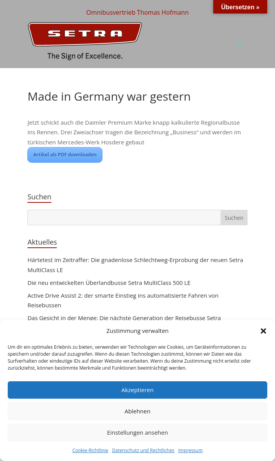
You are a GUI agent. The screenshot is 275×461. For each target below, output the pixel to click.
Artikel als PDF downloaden (65, 154)
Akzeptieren (137, 390)
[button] (263, 331)
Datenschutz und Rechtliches (143, 450)
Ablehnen (138, 411)
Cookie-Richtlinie (90, 450)
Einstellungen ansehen (137, 432)
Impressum (190, 450)
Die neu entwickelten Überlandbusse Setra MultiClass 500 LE (108, 282)
